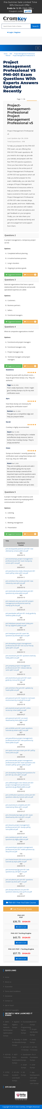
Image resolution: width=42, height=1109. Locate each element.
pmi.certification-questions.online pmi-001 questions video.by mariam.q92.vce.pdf (20, 796)
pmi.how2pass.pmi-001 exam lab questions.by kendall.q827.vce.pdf (17, 634)
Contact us (8, 1001)
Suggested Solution (13, 275)
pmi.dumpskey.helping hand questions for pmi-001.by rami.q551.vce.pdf (20, 774)
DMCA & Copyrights (12, 1010)
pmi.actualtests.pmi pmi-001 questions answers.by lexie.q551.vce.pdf (19, 881)
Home (5, 54)
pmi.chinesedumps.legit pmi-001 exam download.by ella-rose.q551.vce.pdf (19, 816)
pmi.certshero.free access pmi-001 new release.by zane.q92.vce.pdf (19, 582)
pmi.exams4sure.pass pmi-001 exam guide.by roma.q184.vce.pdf (18, 679)
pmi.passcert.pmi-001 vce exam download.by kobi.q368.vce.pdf (17, 719)
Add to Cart (21, 927)
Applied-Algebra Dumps (16, 1024)
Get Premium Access (21, 909)
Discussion (30, 275)
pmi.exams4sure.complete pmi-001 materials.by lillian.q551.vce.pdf (18, 806)
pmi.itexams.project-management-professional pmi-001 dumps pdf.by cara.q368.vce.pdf (18, 827)
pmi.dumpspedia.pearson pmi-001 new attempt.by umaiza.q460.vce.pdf (19, 550)
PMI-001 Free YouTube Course (21, 902)
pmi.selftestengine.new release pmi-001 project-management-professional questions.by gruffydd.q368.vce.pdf (19, 785)
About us (8, 982)
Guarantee (8, 987)
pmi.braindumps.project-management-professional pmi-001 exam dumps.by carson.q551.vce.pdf (19, 561)
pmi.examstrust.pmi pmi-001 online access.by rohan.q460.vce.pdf (18, 709)
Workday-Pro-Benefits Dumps (16, 1042)
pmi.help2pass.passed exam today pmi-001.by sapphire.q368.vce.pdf (19, 624)
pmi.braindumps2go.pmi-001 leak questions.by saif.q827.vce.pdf (17, 871)
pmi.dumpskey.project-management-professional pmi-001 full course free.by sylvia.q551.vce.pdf (19, 645)
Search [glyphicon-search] (35, 26)
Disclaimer (8, 996)
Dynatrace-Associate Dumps (25, 1057)
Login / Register (14, 32)
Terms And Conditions (12, 991)
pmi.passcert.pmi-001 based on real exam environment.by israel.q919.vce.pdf (20, 699)
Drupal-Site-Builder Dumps (34, 1032)
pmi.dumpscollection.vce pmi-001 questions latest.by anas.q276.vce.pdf (19, 891)
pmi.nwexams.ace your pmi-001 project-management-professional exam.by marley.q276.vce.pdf (20, 603)
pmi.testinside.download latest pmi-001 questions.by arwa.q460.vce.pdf (19, 592)
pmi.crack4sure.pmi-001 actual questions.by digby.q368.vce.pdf (17, 838)
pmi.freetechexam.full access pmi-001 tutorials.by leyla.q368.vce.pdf (19, 860)
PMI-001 (8, 55)
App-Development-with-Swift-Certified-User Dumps (35, 1077)
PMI (11, 54)
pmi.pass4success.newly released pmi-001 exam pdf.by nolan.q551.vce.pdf (20, 572)
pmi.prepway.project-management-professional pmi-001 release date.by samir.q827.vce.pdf (19, 668)
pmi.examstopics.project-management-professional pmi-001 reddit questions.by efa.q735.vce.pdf (20, 849)
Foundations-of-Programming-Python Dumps (26, 1027)
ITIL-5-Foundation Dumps (34, 1057)
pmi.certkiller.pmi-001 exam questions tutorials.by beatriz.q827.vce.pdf (19, 729)
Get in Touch (9, 1005)
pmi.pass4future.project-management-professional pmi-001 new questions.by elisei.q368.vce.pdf (19, 740)
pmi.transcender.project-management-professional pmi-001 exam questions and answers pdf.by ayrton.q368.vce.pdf (20, 762)
